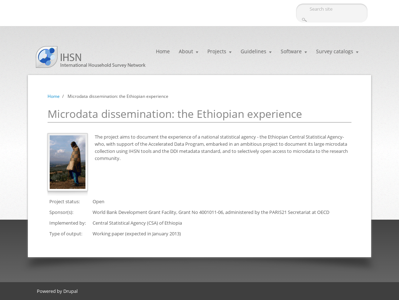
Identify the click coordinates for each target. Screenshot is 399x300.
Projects (216, 51)
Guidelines (253, 51)
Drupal (70, 291)
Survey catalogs (334, 51)
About (186, 51)
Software (291, 51)
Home (163, 51)
